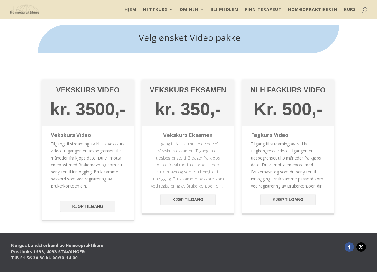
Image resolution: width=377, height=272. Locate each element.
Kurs (350, 9)
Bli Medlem (225, 9)
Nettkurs (155, 9)
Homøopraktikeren (313, 9)
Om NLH (189, 9)
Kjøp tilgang (87, 206)
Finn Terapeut (263, 9)
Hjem (130, 9)
